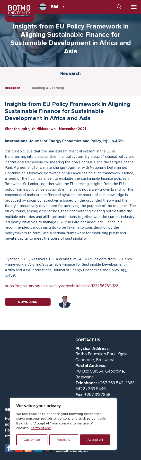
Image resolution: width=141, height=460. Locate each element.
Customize (32, 440)
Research (12, 88)
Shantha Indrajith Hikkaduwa (30, 129)
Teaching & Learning (47, 88)
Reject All (64, 440)
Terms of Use (41, 428)
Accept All (95, 440)
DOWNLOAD (27, 302)
